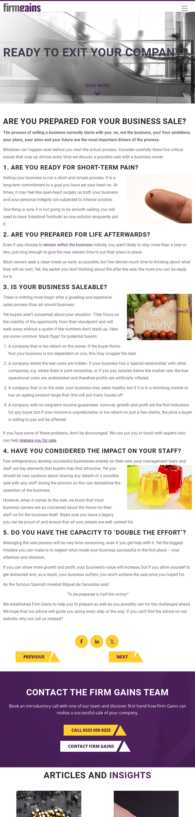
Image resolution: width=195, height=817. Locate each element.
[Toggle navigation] (184, 8)
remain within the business (67, 244)
